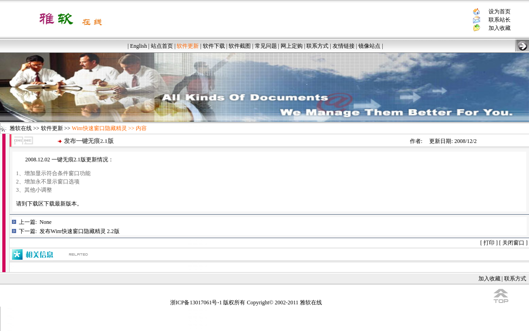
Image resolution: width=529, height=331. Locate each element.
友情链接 (344, 46)
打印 (489, 243)
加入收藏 (500, 28)
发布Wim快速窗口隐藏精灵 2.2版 (80, 231)
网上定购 (292, 46)
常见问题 (266, 46)
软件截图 (240, 46)
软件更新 (52, 128)
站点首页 (162, 46)
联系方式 (317, 46)
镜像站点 (369, 46)
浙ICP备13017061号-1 (196, 302)
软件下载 (214, 46)
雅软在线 (21, 128)
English (138, 46)
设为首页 (500, 11)
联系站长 (500, 20)
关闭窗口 (513, 243)
